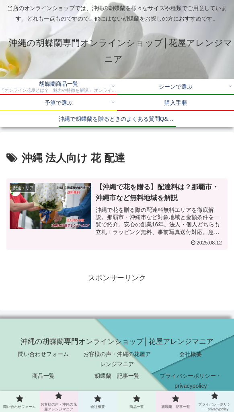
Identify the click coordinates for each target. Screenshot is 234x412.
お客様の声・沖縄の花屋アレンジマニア (117, 359)
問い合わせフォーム (43, 354)
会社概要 (190, 354)
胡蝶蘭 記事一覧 (117, 376)
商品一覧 (43, 376)
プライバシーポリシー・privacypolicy (191, 381)
